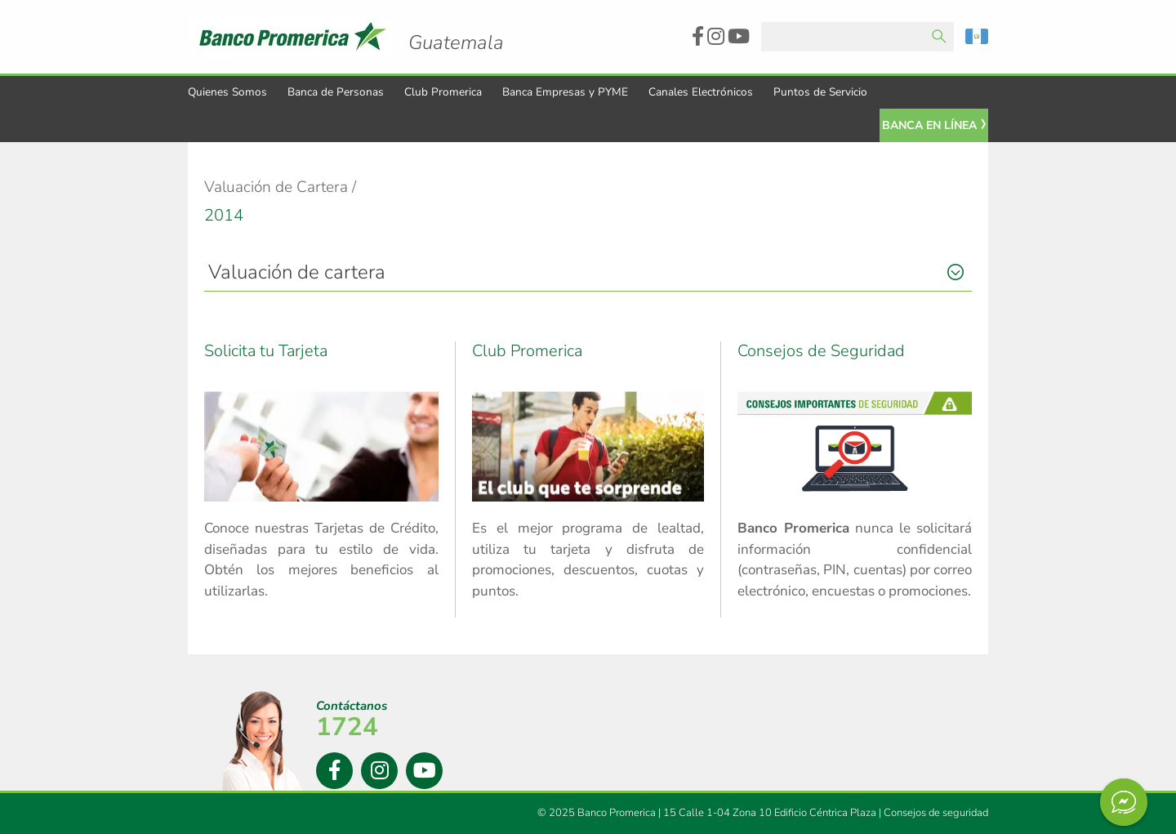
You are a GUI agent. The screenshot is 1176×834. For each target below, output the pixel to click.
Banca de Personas (335, 92)
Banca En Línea (929, 125)
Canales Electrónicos (700, 92)
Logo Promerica (456, 28)
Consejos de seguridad (936, 812)
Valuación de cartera (296, 272)
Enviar (939, 36)
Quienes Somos (227, 92)
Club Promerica (443, 92)
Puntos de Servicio (820, 92)
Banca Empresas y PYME (565, 92)
